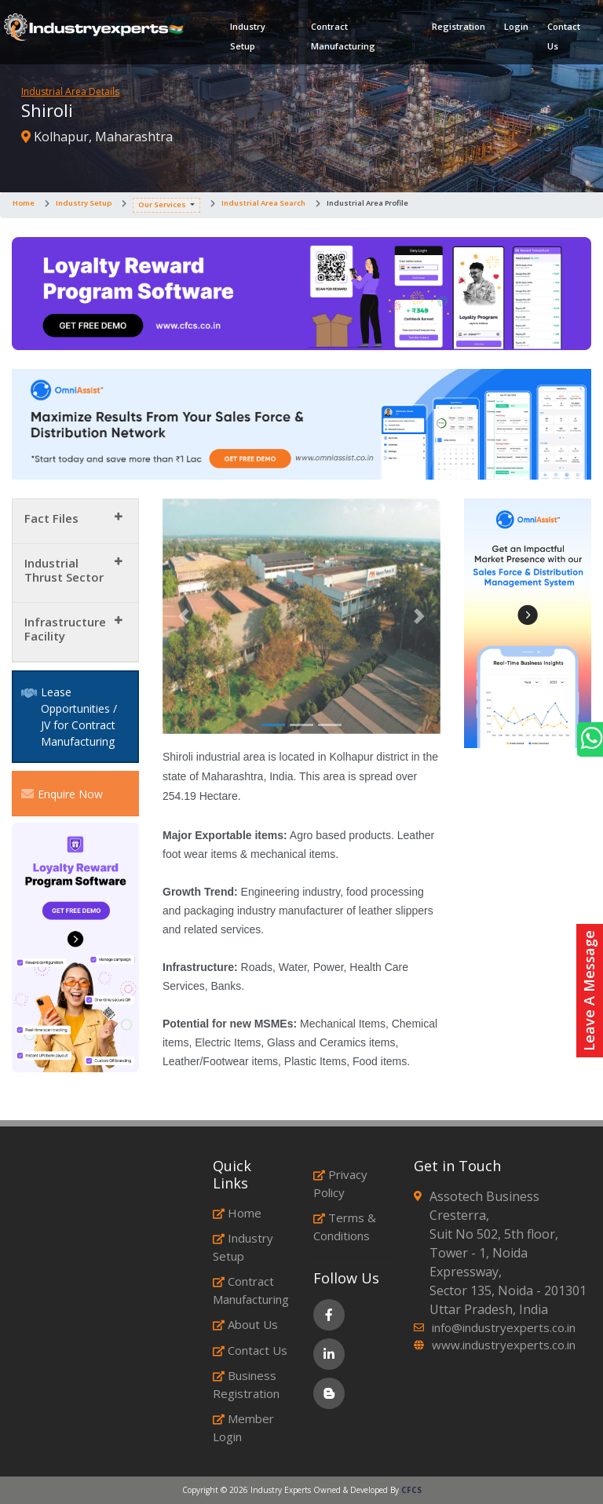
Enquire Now (62, 793)
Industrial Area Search (263, 203)
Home (24, 203)
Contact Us (563, 36)
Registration (458, 26)
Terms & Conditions (344, 1226)
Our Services (162, 204)
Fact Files (51, 518)
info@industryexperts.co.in (504, 1327)
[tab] (75, 521)
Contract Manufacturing (343, 36)
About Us (245, 1324)
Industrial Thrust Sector (64, 570)
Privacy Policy (340, 1183)
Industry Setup (247, 36)
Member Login (243, 1427)
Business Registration (246, 1384)
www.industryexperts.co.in (504, 1345)
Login (516, 26)
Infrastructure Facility (65, 629)
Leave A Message (588, 990)
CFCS (411, 1489)
